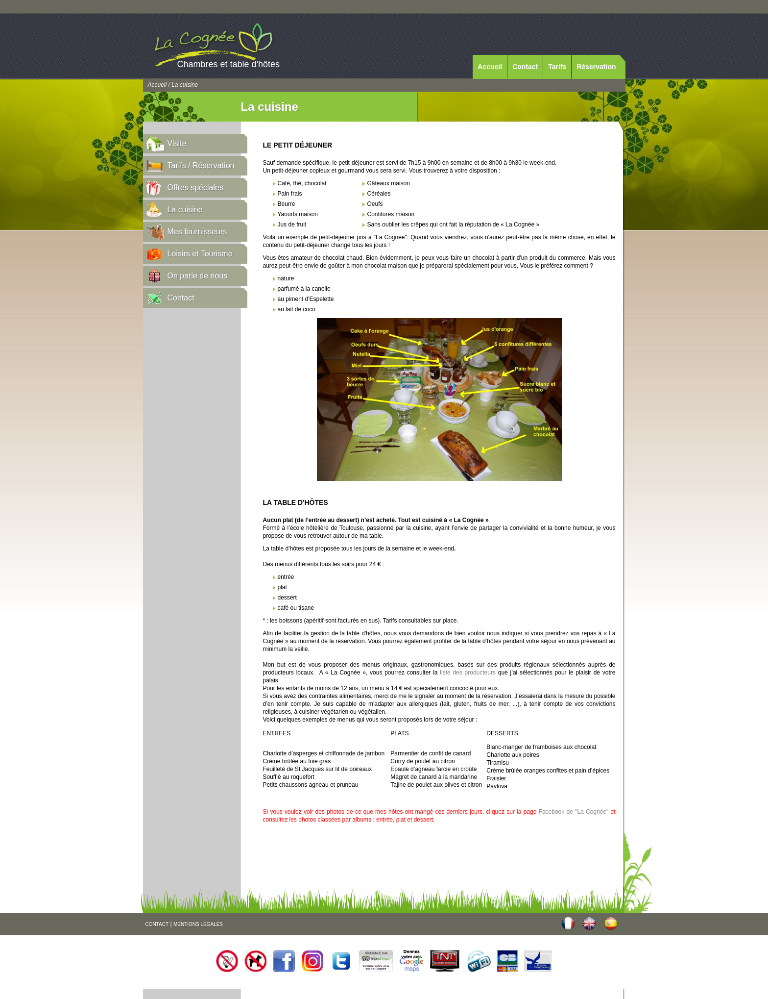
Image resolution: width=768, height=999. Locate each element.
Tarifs (557, 67)
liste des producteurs (468, 672)
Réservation (596, 67)
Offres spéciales (195, 187)
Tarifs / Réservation (201, 165)
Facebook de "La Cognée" (574, 811)
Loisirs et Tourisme (200, 254)
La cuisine (185, 209)
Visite (177, 143)
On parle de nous (198, 276)
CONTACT (157, 924)
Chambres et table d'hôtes (228, 64)
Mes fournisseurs (197, 231)
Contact (525, 67)
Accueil (490, 67)
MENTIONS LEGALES (198, 924)
